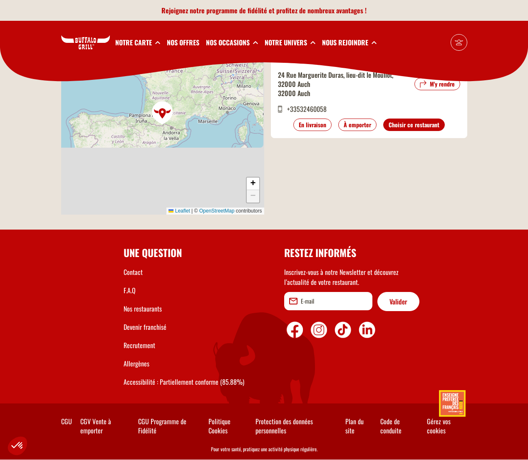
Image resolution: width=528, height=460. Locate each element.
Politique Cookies (219, 425)
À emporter (357, 124)
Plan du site (354, 425)
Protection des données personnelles (284, 425)
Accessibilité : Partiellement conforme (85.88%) (184, 382)
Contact (133, 272)
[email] (328, 301)
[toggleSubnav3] (232, 42)
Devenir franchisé (145, 327)
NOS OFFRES (183, 42)
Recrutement (139, 345)
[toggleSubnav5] (349, 42)
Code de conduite (391, 425)
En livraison (312, 124)
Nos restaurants (143, 309)
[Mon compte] (459, 42)
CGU (66, 421)
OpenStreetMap (217, 211)
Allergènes (136, 363)
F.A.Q (130, 290)
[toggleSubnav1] (137, 42)
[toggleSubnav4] (290, 42)
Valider (398, 302)
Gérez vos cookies (439, 425)
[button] (162, 113)
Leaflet (179, 211)
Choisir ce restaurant (414, 124)
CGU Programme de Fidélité (162, 425)
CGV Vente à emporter (95, 425)
